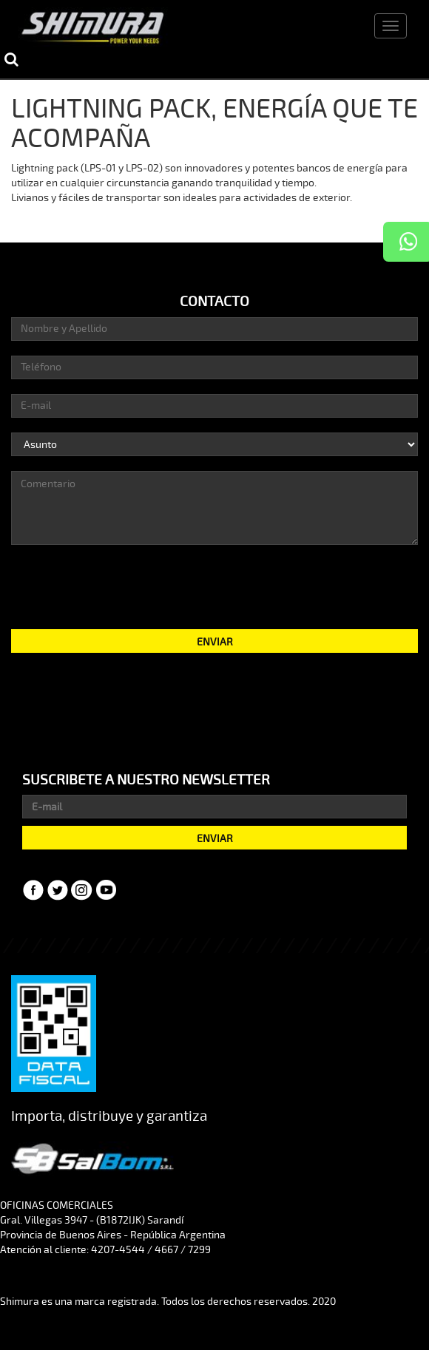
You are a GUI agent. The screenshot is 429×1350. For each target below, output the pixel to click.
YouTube (106, 890)
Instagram (82, 890)
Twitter (58, 890)
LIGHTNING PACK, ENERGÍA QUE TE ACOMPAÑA (214, 123)
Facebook (33, 890)
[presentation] (214, 585)
